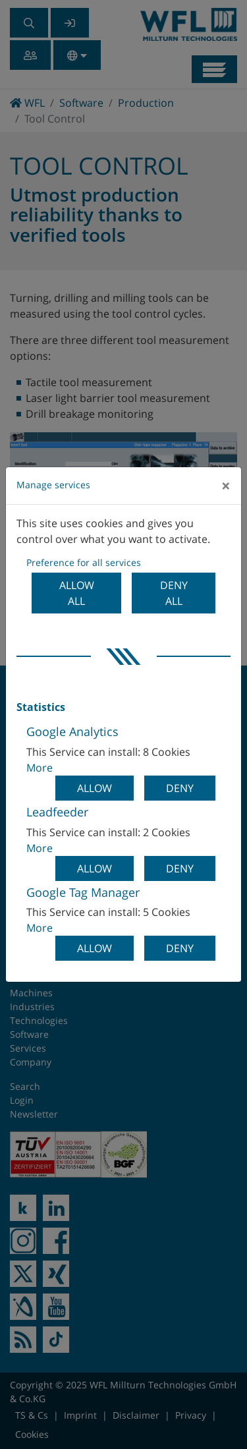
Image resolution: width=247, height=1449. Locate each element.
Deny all (174, 593)
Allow (94, 788)
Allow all (76, 593)
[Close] (226, 485)
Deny (180, 788)
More (39, 767)
